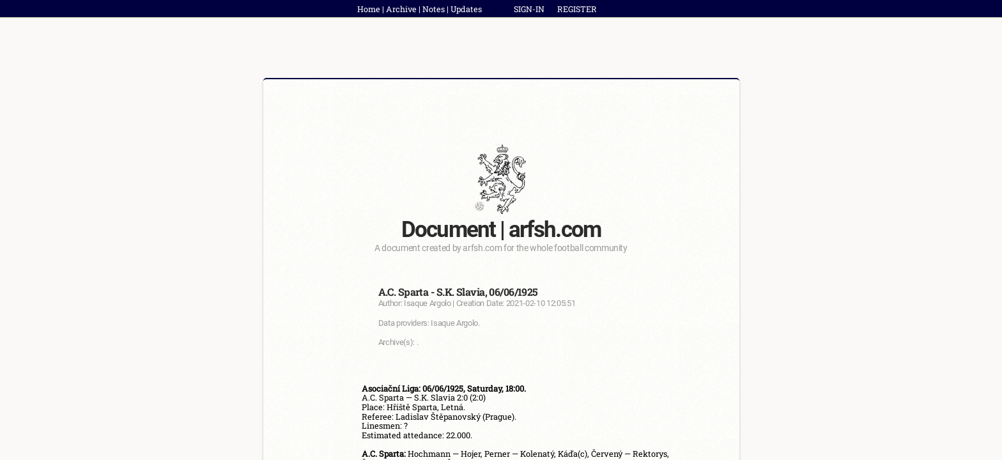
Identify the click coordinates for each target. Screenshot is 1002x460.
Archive (401, 9)
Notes (433, 9)
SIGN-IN (529, 9)
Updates (466, 9)
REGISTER (577, 9)
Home (368, 9)
